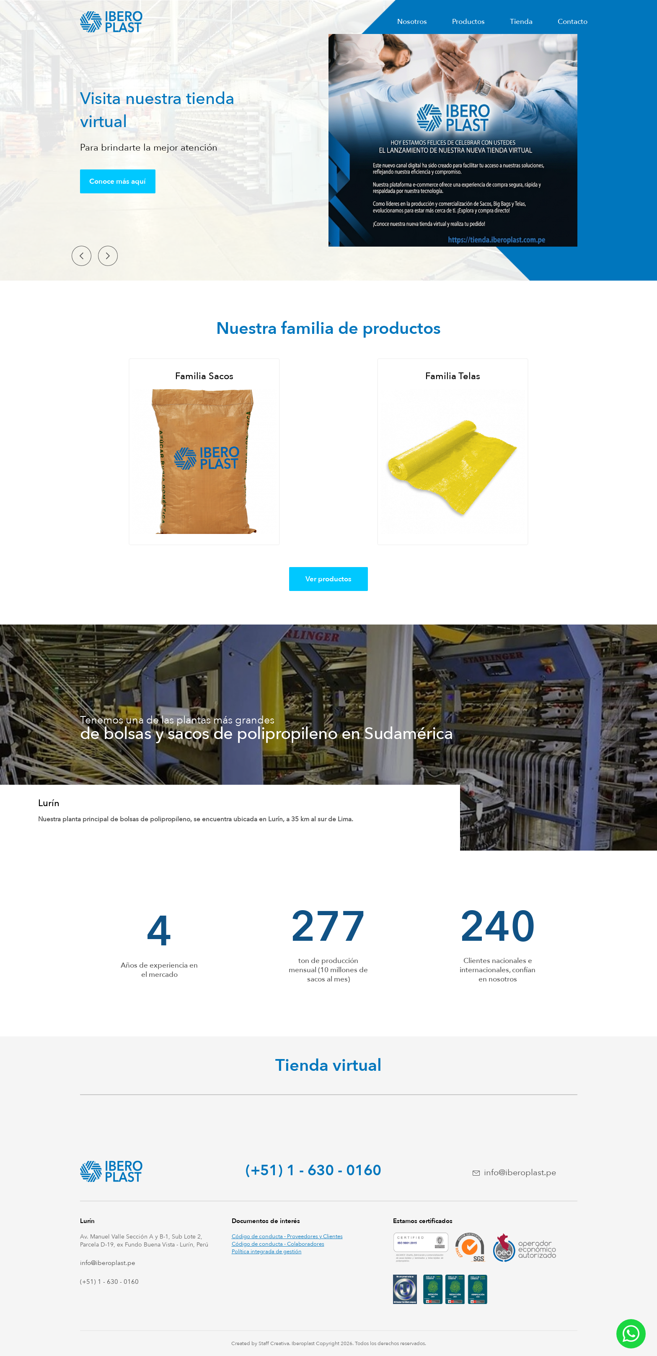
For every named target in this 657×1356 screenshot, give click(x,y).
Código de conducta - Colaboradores (278, 1244)
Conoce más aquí (117, 181)
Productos (468, 21)
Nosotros (412, 21)
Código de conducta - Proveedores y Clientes (287, 1236)
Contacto (572, 21)
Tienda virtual (328, 1065)
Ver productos (328, 579)
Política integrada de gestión (267, 1251)
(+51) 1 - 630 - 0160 (313, 1171)
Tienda (521, 21)
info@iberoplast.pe (520, 1172)
